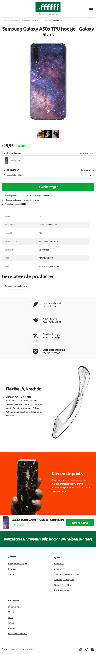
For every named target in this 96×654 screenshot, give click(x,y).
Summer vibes (15, 582)
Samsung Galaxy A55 (64, 554)
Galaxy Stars (59, 20)
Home (4, 20)
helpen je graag (79, 514)
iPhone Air (59, 544)
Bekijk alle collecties (17, 608)
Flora (10, 592)
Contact (12, 549)
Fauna (11, 598)
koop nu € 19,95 (79, 502)
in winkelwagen (48, 187)
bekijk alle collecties (87, 153)
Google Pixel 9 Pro (63, 560)
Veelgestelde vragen (17, 538)
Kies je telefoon (48, 170)
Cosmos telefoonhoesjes (16, 286)
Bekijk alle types (61, 565)
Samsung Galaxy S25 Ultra (66, 549)
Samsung (14, 20)
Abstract (12, 603)
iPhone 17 (59, 538)
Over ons (12, 544)
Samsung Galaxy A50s (31, 20)
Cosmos (46, 20)
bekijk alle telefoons (87, 170)
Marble (11, 587)
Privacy (5, 624)
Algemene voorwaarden (23, 624)
